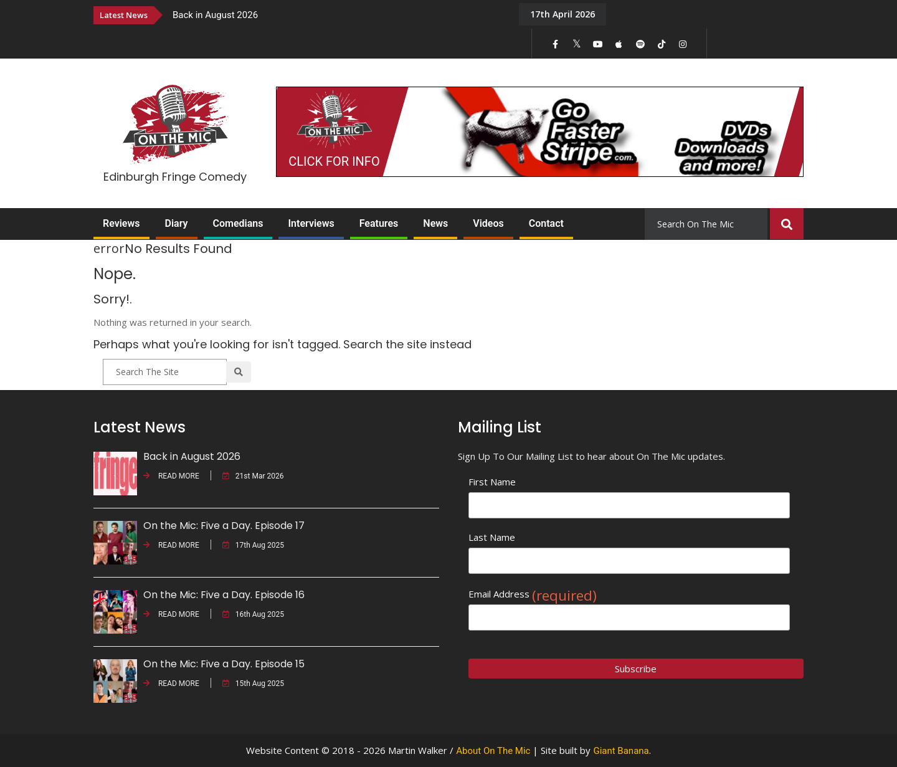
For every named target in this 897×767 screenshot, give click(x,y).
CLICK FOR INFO (333, 161)
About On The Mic (493, 750)
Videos (488, 223)
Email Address (532, 594)
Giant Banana (620, 750)
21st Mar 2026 (253, 476)
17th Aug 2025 (253, 545)
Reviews (121, 223)
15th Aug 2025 (253, 683)
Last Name (491, 537)
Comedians (238, 223)
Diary (176, 223)
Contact (546, 223)
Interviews (311, 223)
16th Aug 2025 (253, 614)
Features (379, 223)
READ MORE (171, 476)
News (435, 223)
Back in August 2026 (215, 15)
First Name (492, 481)
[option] (336, 14)
